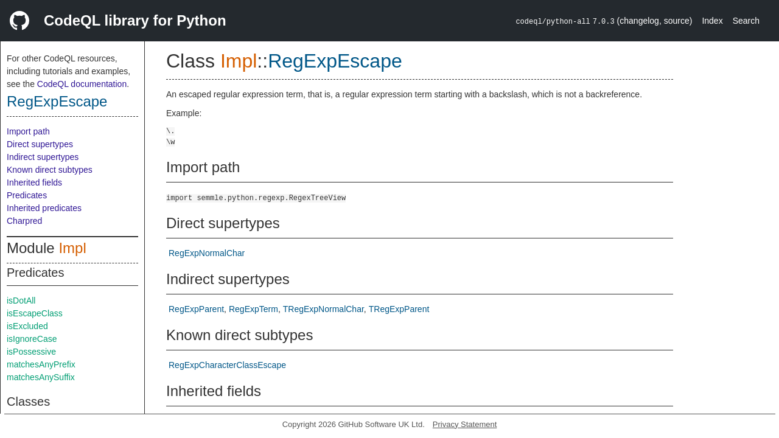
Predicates (27, 195)
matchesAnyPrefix (41, 364)
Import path (28, 131)
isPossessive (31, 351)
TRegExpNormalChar (323, 309)
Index (712, 21)
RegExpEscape (57, 101)
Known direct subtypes (50, 170)
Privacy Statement (465, 424)
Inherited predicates (44, 208)
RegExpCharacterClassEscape (227, 365)
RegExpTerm (253, 309)
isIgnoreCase (32, 339)
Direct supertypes (40, 144)
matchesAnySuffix (41, 377)
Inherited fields (34, 182)
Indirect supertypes (43, 157)
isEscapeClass (35, 313)
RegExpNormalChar (207, 253)
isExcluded (27, 326)
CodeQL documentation (82, 84)
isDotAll (21, 300)
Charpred (24, 221)
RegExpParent (196, 309)
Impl (72, 248)
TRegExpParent (399, 309)
